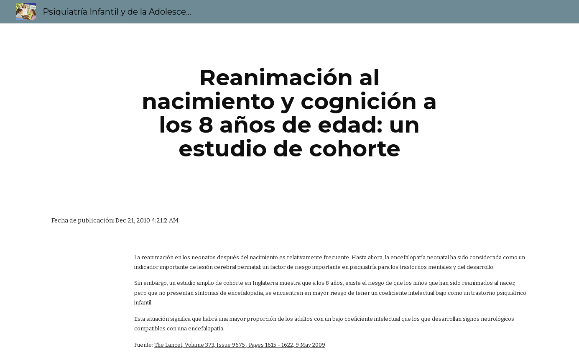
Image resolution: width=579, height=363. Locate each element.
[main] (290, 113)
